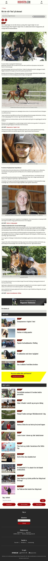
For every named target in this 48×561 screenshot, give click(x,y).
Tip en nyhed (24, 504)
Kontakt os (23, 542)
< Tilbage (4, 8)
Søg (43, 500)
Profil (3, 23)
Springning (20, 421)
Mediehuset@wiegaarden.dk (28, 534)
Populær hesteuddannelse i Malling (14, 293)
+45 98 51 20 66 (16, 534)
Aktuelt (19, 340)
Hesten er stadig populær (12, 223)
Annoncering (31, 542)
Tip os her (16, 542)
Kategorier (9, 504)
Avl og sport (20, 454)
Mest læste (39, 504)
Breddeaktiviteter (21, 329)
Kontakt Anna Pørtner (17, 376)
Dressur (19, 464)
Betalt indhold (20, 361)
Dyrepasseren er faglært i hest (13, 127)
